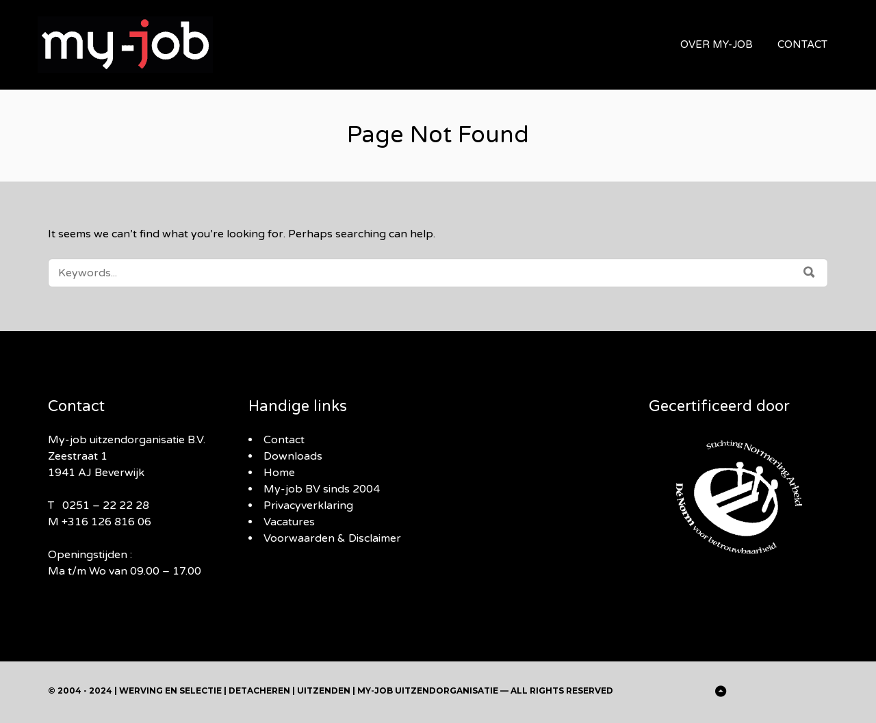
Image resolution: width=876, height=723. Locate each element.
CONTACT (802, 44)
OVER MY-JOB (716, 44)
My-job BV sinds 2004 (321, 489)
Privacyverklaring (308, 505)
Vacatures (289, 522)
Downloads (292, 456)
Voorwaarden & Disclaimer (332, 538)
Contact (284, 440)
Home (279, 472)
